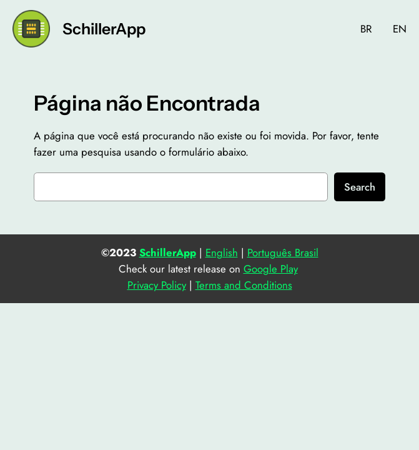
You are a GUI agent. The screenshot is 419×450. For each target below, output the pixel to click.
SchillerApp (103, 28)
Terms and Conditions (243, 285)
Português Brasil (282, 252)
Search (359, 186)
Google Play (271, 268)
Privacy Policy (156, 285)
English (221, 252)
